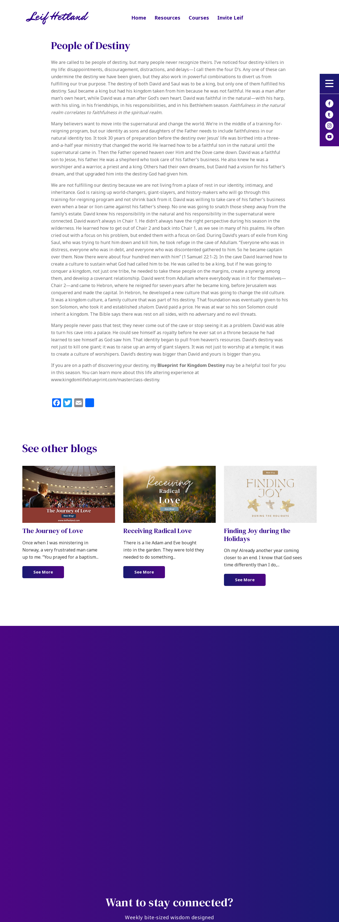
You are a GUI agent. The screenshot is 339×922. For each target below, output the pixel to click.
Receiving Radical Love (157, 530)
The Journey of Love (52, 530)
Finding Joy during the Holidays (257, 534)
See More (48, 572)
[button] (329, 84)
